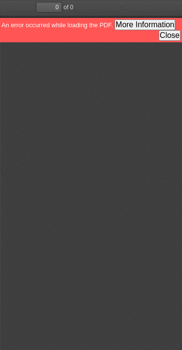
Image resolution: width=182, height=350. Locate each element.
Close (170, 35)
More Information (145, 24)
